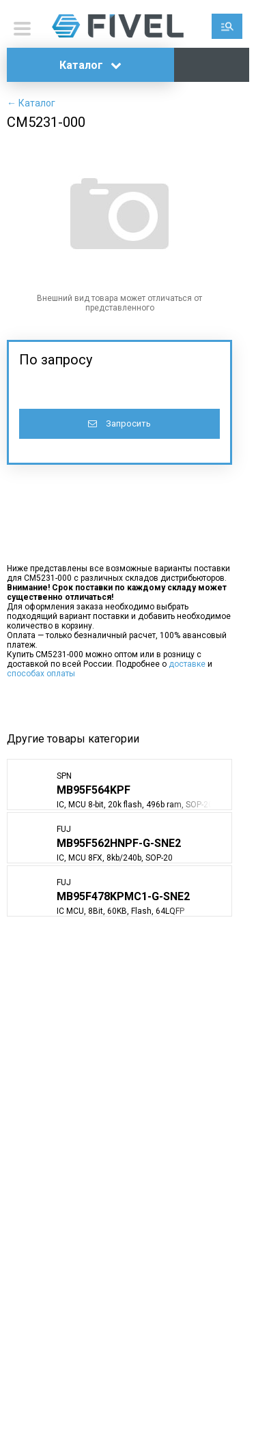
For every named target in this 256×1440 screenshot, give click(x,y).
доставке (187, 664)
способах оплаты (41, 673)
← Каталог (31, 103)
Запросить (119, 423)
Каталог (90, 65)
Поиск (227, 26)
